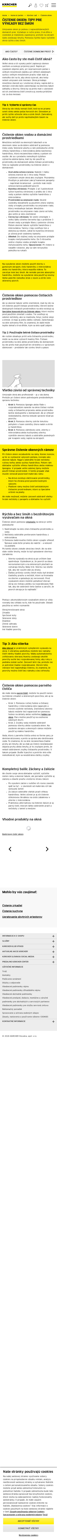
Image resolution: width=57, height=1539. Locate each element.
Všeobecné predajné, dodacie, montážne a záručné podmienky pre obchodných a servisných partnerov (26, 1000)
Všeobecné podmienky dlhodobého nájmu (21, 990)
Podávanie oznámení (11, 979)
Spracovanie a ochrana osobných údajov (20, 1013)
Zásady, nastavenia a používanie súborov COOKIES (25, 1017)
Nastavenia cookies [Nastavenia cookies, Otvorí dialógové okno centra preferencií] (28, 1535)
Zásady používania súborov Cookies (27, 1512)
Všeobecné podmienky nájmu (15, 987)
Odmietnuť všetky (28, 1528)
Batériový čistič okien (12, 834)
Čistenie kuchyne (12, 911)
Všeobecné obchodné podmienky (17, 994)
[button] (53, 51)
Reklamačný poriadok (12, 1009)
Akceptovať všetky (28, 1521)
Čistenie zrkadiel (12, 905)
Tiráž (4, 971)
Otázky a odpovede (11, 983)
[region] (28, 1503)
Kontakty (6, 975)
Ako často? (11, 52)
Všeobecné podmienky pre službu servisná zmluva (25, 1006)
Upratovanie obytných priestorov (22, 917)
